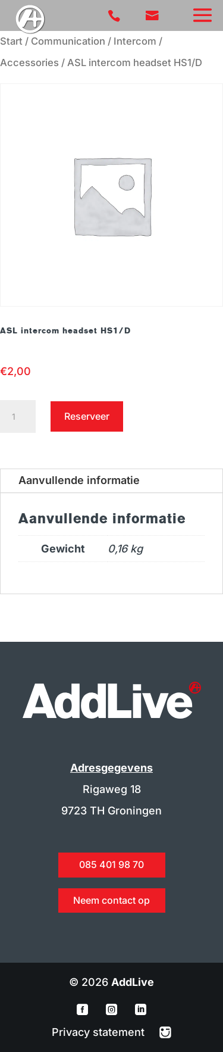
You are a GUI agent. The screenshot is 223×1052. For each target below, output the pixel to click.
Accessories (29, 62)
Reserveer (86, 416)
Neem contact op (111, 900)
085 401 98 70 (111, 864)
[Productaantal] (18, 416)
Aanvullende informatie (79, 480)
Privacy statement (99, 1032)
